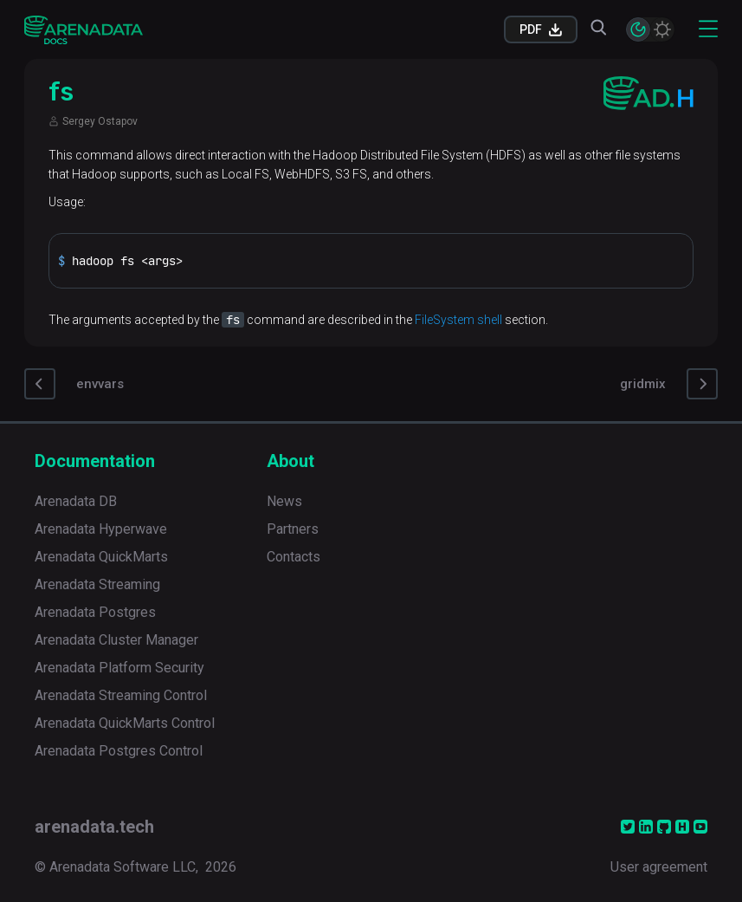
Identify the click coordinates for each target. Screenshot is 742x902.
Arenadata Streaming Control (121, 695)
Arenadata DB (76, 501)
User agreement (658, 867)
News (284, 501)
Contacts (293, 556)
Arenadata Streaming (97, 584)
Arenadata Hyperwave (101, 529)
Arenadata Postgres (95, 612)
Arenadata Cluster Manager (116, 640)
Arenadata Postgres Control (119, 751)
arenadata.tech (94, 826)
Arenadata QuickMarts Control (125, 723)
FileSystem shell (458, 320)
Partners (293, 529)
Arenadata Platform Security (119, 667)
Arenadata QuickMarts (101, 556)
